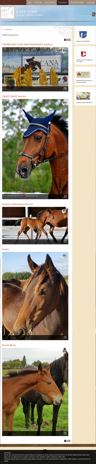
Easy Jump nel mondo (77, 2)
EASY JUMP (26, 12)
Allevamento (62, 2)
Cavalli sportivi (50, 2)
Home (29, 2)
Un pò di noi (38, 2)
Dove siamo (90, 2)
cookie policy (61, 457)
